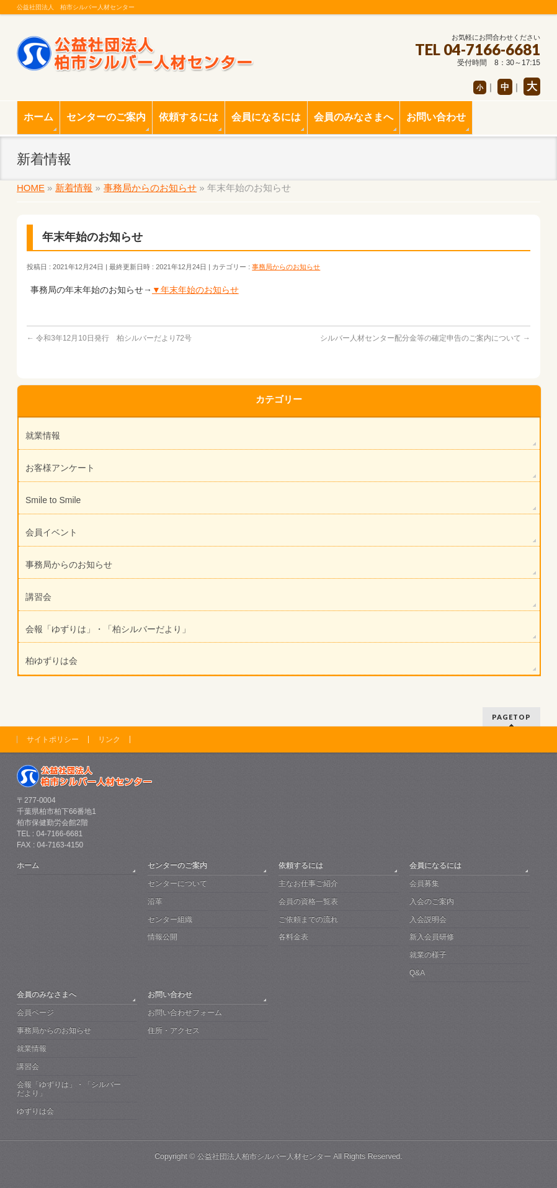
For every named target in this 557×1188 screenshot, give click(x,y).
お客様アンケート (60, 468)
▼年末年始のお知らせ (195, 290)
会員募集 (424, 883)
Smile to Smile (53, 500)
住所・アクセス (174, 1030)
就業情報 (42, 435)
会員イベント (51, 532)
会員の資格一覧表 (308, 901)
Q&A (417, 972)
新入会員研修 (431, 936)
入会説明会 (428, 919)
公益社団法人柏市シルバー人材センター (264, 1156)
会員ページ (35, 1012)
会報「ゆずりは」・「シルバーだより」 (69, 1088)
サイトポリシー (53, 739)
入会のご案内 (431, 901)
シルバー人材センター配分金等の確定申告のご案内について (425, 338)
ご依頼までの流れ (308, 919)
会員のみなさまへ (46, 994)
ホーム (28, 865)
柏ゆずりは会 (51, 661)
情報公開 (162, 936)
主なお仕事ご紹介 (308, 883)
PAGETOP (511, 717)
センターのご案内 (177, 865)
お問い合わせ (170, 994)
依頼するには (300, 865)
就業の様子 (428, 954)
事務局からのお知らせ (286, 266)
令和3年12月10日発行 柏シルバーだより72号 (109, 338)
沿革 (155, 901)
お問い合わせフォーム (185, 1012)
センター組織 (170, 919)
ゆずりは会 (35, 1111)
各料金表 (293, 936)
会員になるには (435, 865)
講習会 (38, 597)
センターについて (177, 883)
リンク (109, 739)
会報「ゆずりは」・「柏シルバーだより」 (107, 629)
